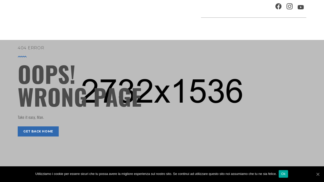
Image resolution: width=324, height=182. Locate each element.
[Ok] (317, 174)
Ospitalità (214, 9)
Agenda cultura (156, 26)
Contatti (261, 9)
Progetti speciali (196, 26)
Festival (226, 26)
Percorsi (283, 26)
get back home (38, 131)
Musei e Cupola (254, 26)
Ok (284, 174)
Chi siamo (239, 9)
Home (129, 26)
